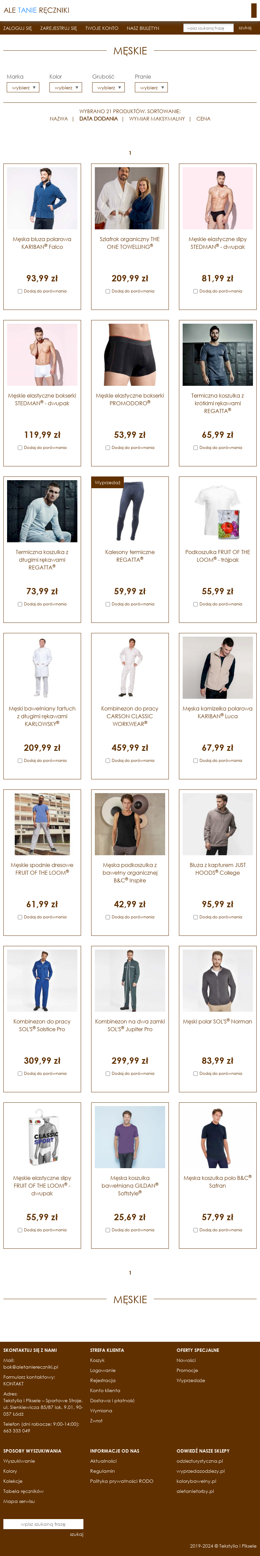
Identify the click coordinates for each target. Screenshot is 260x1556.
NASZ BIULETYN (143, 28)
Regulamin (102, 1471)
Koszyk (97, 1360)
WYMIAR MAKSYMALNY (157, 118)
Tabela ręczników (23, 1491)
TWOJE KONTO (101, 28)
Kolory (10, 1471)
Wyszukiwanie (19, 1461)
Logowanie (103, 1370)
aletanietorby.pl (195, 1491)
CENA (203, 118)
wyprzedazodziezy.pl (201, 1471)
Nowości (186, 1360)
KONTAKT (13, 1383)
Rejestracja (103, 1380)
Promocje (187, 1370)
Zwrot (96, 1420)
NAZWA (59, 118)
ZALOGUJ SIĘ (17, 28)
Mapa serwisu (19, 1501)
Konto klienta (105, 1390)
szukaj (245, 28)
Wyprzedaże (191, 1380)
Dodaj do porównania (45, 291)
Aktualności (103, 1461)
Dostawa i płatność (112, 1400)
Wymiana (101, 1410)
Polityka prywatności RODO (121, 1481)
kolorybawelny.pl (196, 1481)
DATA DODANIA (98, 118)
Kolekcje (13, 1481)
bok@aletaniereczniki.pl (30, 1367)
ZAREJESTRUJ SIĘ (58, 28)
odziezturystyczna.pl (200, 1461)
